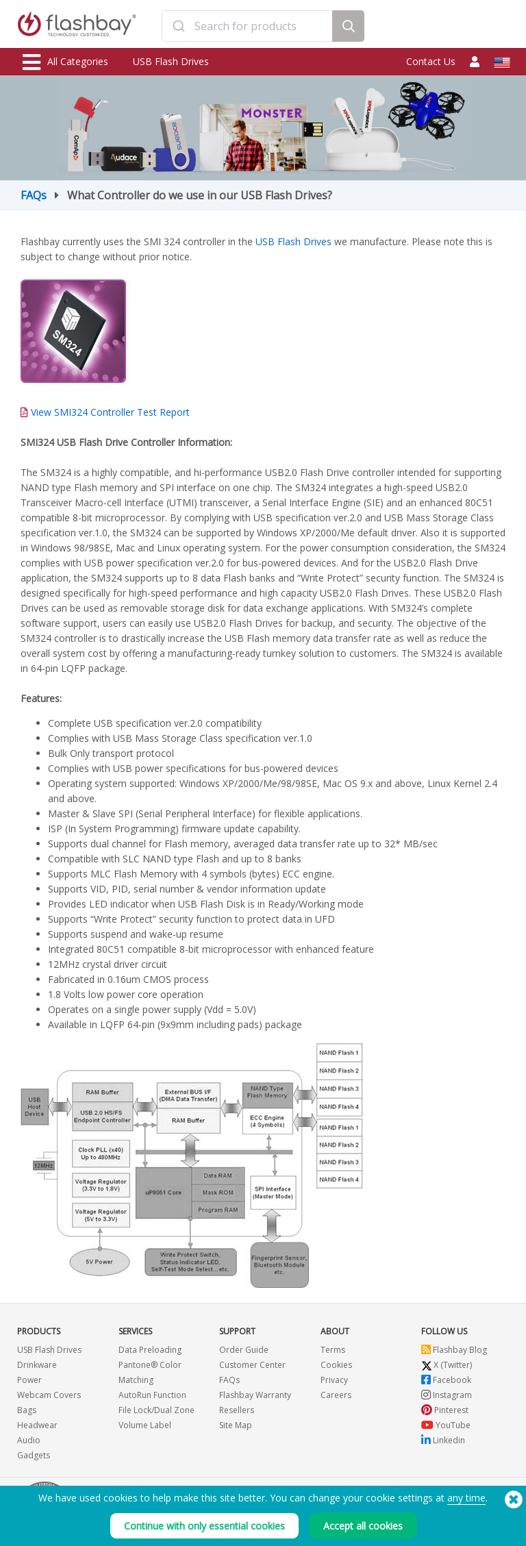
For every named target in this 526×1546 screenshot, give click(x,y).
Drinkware (37, 1365)
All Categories (65, 62)
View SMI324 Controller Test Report (110, 412)
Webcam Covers (49, 1395)
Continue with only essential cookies (204, 1525)
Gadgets (33, 1455)
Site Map (235, 1425)
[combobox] (247, 26)
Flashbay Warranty (255, 1395)
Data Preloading (149, 1350)
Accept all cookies (363, 1525)
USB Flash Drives (171, 61)
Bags (26, 1410)
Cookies (336, 1365)
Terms (333, 1350)
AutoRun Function (152, 1395)
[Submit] (178, 26)
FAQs (34, 195)
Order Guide (243, 1350)
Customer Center (252, 1365)
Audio (28, 1440)
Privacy (334, 1380)
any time (466, 1497)
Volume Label (144, 1425)
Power (29, 1380)
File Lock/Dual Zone (156, 1410)
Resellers (236, 1410)
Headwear (37, 1425)
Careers (336, 1395)
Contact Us (430, 61)
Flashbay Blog (454, 1350)
